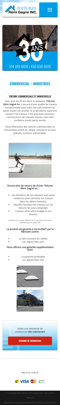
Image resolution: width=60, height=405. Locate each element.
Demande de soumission (30, 340)
